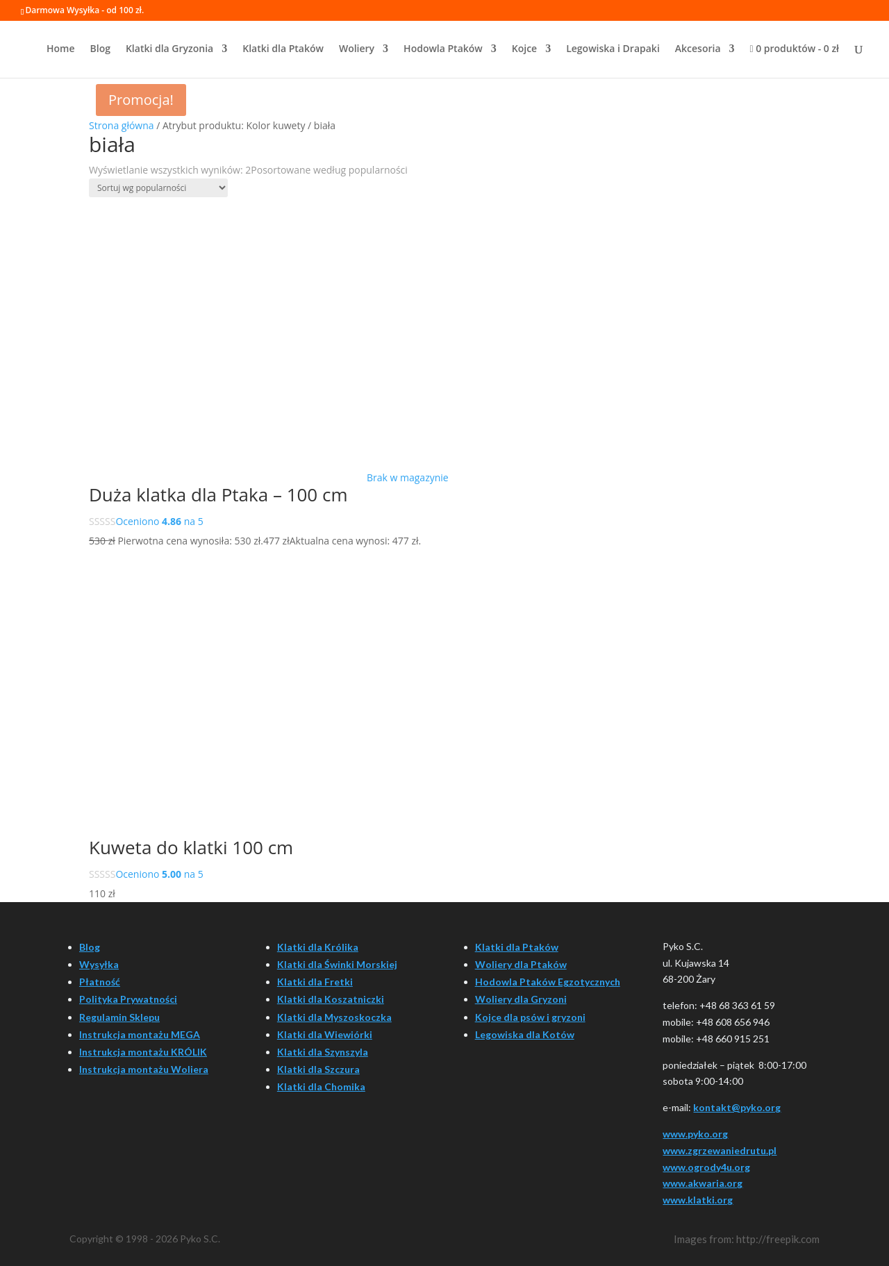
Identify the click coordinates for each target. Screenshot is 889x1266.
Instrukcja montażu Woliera (143, 1069)
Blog (100, 49)
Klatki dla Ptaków (283, 49)
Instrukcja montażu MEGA (139, 1034)
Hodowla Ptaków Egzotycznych (547, 982)
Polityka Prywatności (128, 999)
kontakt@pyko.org (737, 1107)
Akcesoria (698, 49)
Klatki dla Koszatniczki (330, 999)
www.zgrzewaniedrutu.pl (719, 1150)
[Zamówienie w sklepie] (158, 187)
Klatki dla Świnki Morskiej (337, 964)
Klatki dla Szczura (318, 1069)
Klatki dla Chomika (321, 1086)
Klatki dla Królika (317, 947)
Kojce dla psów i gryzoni (530, 1017)
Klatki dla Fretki (315, 982)
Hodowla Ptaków (443, 49)
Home (61, 49)
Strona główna (121, 125)
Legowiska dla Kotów (524, 1034)
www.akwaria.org (702, 1183)
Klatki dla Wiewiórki (324, 1034)
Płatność (99, 982)
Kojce (524, 49)
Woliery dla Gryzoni (521, 999)
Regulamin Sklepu (119, 1017)
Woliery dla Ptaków (521, 964)
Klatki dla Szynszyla (322, 1052)
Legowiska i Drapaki (613, 49)
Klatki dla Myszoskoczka (334, 1017)
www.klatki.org (698, 1200)
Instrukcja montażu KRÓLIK (143, 1052)
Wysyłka (99, 964)
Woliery (356, 49)
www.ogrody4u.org (706, 1167)
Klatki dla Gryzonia (169, 49)
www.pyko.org (695, 1134)
